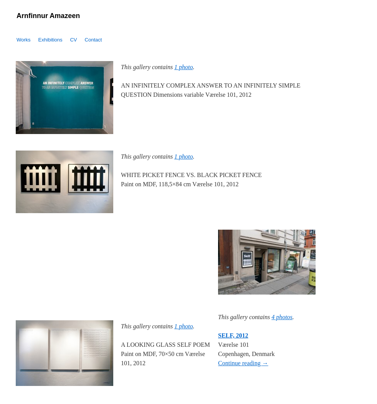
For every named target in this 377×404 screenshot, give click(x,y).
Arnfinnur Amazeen (48, 16)
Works (24, 40)
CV (73, 40)
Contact (93, 40)
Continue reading (243, 363)
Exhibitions (50, 40)
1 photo (183, 67)
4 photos (282, 317)
